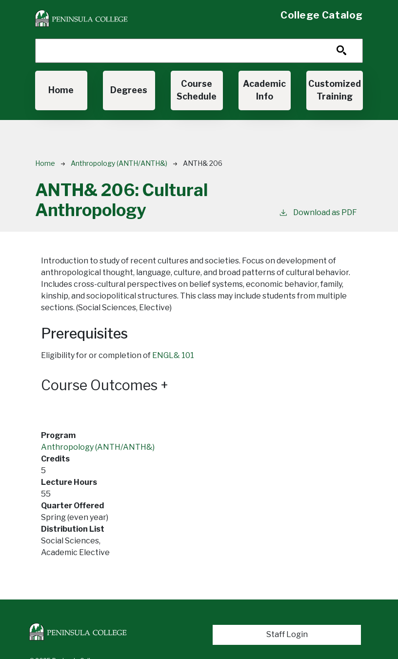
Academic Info (264, 90)
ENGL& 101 (173, 355)
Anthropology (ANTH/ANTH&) (119, 163)
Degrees (128, 90)
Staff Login (287, 634)
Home (61, 90)
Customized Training (334, 90)
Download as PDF (318, 212)
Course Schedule (197, 90)
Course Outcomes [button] (104, 385)
